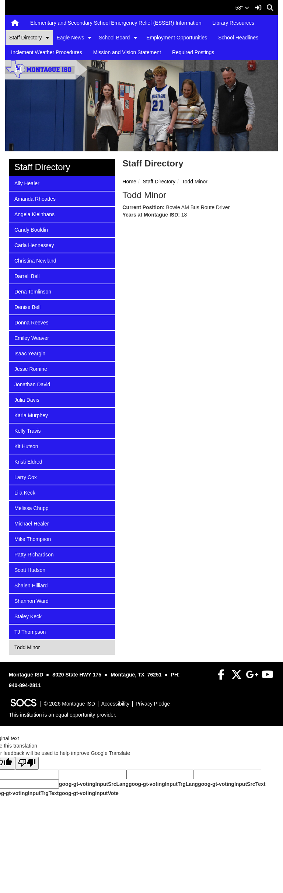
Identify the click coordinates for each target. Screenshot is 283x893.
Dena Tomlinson (32, 291)
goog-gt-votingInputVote (88, 793)
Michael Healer (31, 523)
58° (242, 8)
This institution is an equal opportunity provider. (62, 715)
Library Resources (233, 23)
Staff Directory (25, 38)
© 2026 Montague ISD (69, 704)
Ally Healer (26, 182)
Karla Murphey (31, 414)
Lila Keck (24, 492)
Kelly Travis (27, 430)
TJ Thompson (30, 631)
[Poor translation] (27, 763)
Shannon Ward (31, 600)
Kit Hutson (26, 445)
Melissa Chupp (31, 507)
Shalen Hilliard (31, 584)
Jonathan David (32, 383)
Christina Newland (35, 260)
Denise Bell (27, 306)
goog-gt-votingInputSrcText (231, 784)
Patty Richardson (34, 554)
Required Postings (193, 52)
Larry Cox (25, 476)
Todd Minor (194, 181)
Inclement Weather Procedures (46, 52)
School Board (114, 38)
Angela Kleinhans (34, 213)
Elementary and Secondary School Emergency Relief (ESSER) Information (116, 23)
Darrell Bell (26, 275)
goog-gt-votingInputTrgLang (163, 784)
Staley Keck (28, 615)
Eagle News (70, 38)
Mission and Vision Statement (127, 52)
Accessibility (115, 704)
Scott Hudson (29, 569)
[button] (47, 37)
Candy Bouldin (31, 229)
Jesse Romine (30, 368)
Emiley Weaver (31, 337)
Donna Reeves (31, 322)
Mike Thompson (32, 538)
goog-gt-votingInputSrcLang (94, 784)
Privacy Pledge (153, 704)
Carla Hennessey (34, 244)
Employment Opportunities (176, 38)
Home (129, 181)
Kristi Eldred (28, 461)
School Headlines (238, 38)
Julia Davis (26, 399)
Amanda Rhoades (35, 198)
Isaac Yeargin (29, 352)
